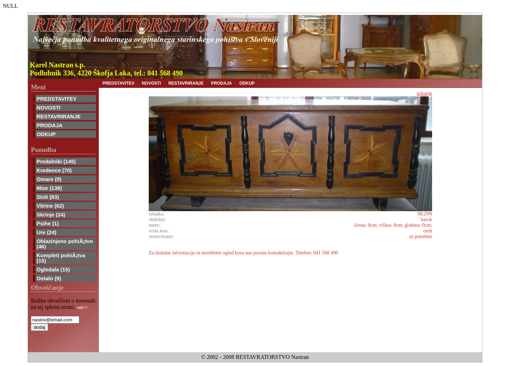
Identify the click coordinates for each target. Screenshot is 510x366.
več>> (82, 307)
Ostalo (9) (48, 278)
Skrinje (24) (50, 215)
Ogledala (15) (53, 269)
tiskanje (424, 93)
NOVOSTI (48, 108)
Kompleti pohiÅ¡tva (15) (60, 258)
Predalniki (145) (56, 161)
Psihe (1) (47, 223)
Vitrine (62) (50, 206)
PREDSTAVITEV (56, 99)
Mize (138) (49, 188)
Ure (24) (46, 232)
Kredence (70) (54, 170)
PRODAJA (49, 125)
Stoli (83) (47, 197)
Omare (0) (48, 179)
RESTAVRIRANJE (58, 116)
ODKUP (46, 134)
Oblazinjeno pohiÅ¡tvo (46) (64, 243)
